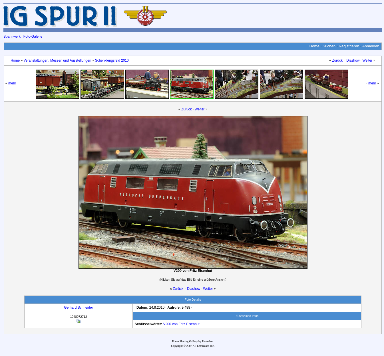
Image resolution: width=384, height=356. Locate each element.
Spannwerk (12, 37)
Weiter (367, 60)
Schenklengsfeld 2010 (112, 60)
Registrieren (349, 46)
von (175, 324)
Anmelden (370, 46)
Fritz (182, 324)
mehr (12, 83)
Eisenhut (193, 324)
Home (314, 46)
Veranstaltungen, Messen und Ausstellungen (57, 60)
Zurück (337, 60)
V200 (167, 324)
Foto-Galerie (33, 37)
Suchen (329, 46)
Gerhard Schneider (78, 308)
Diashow (352, 60)
